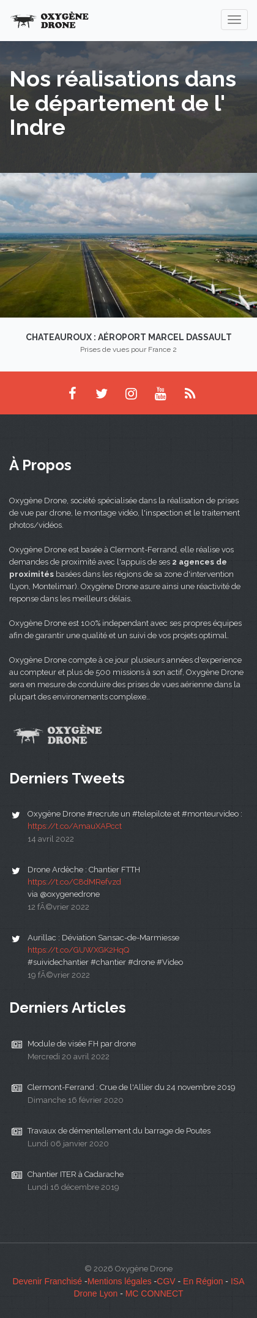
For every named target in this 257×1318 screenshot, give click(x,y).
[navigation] (234, 19)
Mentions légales (120, 1281)
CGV (166, 1281)
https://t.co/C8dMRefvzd (74, 881)
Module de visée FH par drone (82, 1043)
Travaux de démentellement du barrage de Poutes (119, 1130)
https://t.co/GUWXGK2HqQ (78, 949)
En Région (203, 1281)
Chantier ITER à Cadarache (76, 1174)
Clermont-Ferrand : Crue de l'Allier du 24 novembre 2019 (132, 1087)
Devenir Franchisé (47, 1281)
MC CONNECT (154, 1293)
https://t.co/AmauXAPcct (75, 826)
